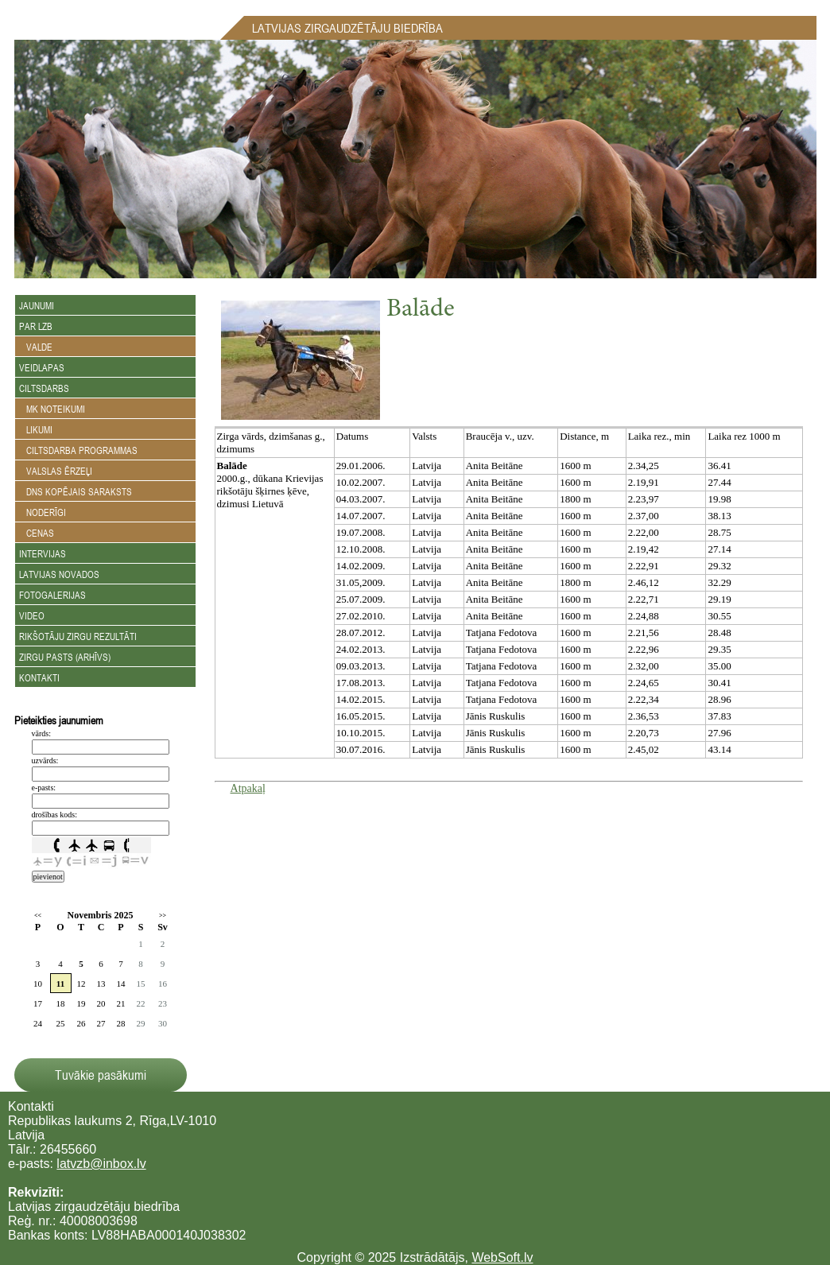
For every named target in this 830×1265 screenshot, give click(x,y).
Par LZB (35, 326)
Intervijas (42, 553)
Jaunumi (36, 305)
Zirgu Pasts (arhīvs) (65, 656)
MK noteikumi (52, 408)
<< (37, 915)
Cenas (36, 532)
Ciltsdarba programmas (78, 450)
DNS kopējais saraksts (75, 491)
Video (32, 615)
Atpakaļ (248, 788)
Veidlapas (41, 367)
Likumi (35, 429)
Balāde (420, 310)
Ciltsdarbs (44, 388)
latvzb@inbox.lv (100, 1163)
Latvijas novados (59, 574)
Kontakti (39, 677)
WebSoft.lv (502, 1257)
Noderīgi (42, 512)
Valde (35, 346)
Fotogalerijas (52, 594)
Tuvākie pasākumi (100, 1075)
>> (162, 915)
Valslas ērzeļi (55, 470)
